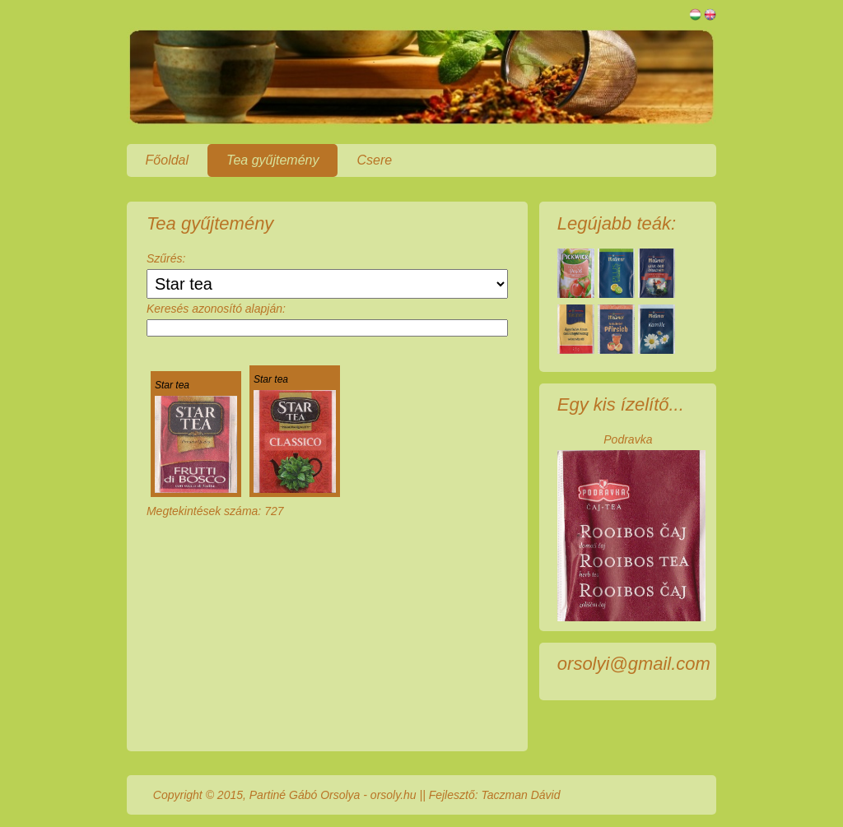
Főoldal (167, 160)
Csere (374, 160)
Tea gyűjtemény (272, 160)
